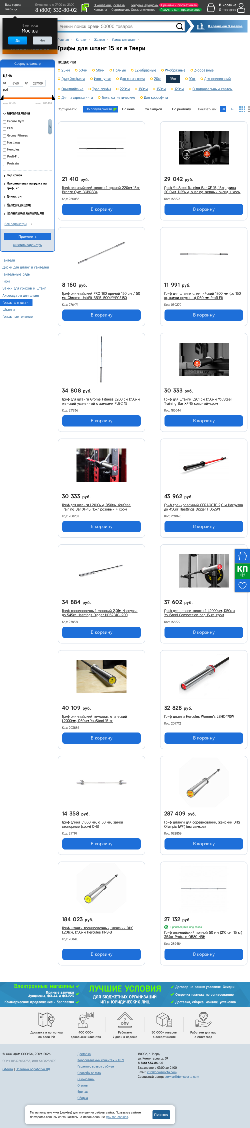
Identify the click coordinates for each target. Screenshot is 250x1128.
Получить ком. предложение (180, 9)
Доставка (118, 5)
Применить (27, 236)
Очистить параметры (27, 244)
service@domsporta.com (182, 1076)
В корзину (101, 209)
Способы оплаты (89, 1072)
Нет (42, 40)
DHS (10, 128)
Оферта (7, 1069)
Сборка (83, 1098)
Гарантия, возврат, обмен (96, 1066)
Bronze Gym (15, 121)
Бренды (83, 1091)
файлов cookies (117, 1116)
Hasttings (13, 142)
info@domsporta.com (161, 1072)
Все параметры (15, 224)
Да (18, 40)
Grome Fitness (17, 135)
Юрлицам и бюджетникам (178, 5)
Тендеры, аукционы (144, 5)
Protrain (13, 163)
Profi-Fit (13, 156)
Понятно (161, 1114)
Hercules (13, 149)
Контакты (100, 9)
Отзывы (83, 1085)
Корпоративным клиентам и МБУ (101, 1060)
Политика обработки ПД (33, 1069)
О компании (102, 5)
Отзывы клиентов (143, 9)
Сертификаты (121, 9)
